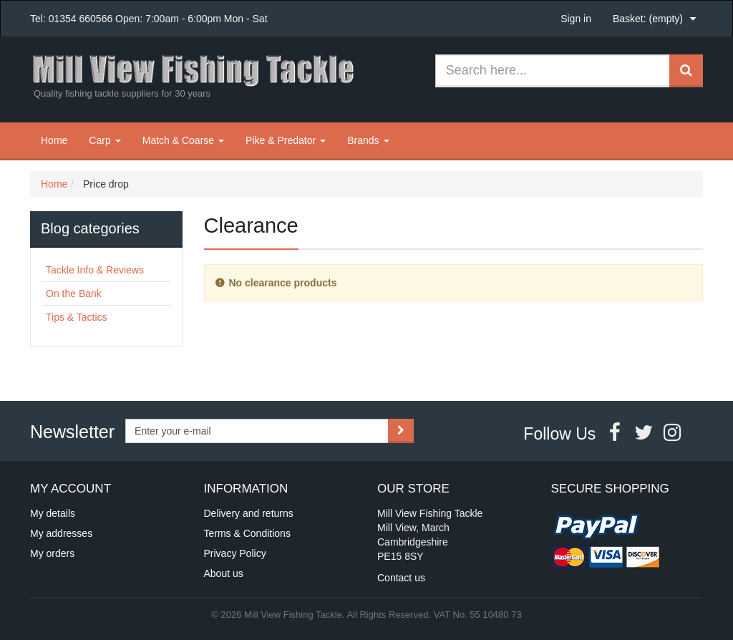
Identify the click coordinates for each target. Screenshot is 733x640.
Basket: (648, 18)
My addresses (61, 533)
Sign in (575, 18)
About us (223, 573)
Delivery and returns (248, 513)
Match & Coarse (183, 140)
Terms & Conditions (247, 533)
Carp (104, 140)
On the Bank (74, 293)
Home (54, 140)
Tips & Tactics (76, 317)
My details (52, 513)
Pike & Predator (286, 140)
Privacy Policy (235, 553)
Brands (368, 140)
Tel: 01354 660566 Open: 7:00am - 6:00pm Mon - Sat (149, 18)
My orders (52, 553)
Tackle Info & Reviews (95, 270)
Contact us (401, 577)
